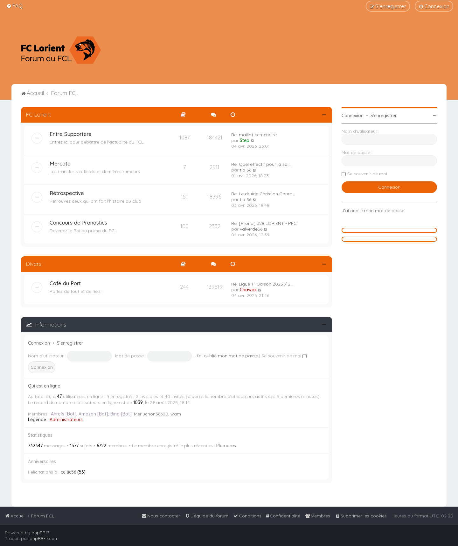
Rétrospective (67, 193)
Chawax (248, 290)
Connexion (39, 343)
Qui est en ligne (44, 386)
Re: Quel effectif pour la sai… (261, 164)
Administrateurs (66, 419)
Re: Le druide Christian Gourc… (263, 194)
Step (244, 140)
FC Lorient (38, 114)
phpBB (38, 533)
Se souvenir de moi (284, 356)
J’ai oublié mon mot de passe (226, 356)
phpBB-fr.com (44, 538)
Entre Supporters (70, 134)
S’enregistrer (70, 343)
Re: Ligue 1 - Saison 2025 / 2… (262, 284)
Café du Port (65, 283)
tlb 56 (245, 170)
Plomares (226, 445)
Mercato (60, 163)
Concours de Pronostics (78, 222)
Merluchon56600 (151, 414)
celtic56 (68, 472)
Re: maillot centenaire (254, 135)
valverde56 (251, 229)
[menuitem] (14, 5)
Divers (33, 263)
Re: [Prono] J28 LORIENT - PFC (264, 223)
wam (175, 414)
